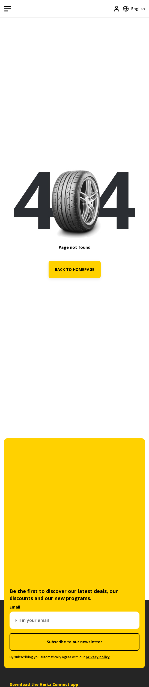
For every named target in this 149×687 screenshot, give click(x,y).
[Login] (116, 8)
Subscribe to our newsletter (74, 641)
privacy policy (98, 657)
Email (15, 607)
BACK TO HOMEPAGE (74, 269)
